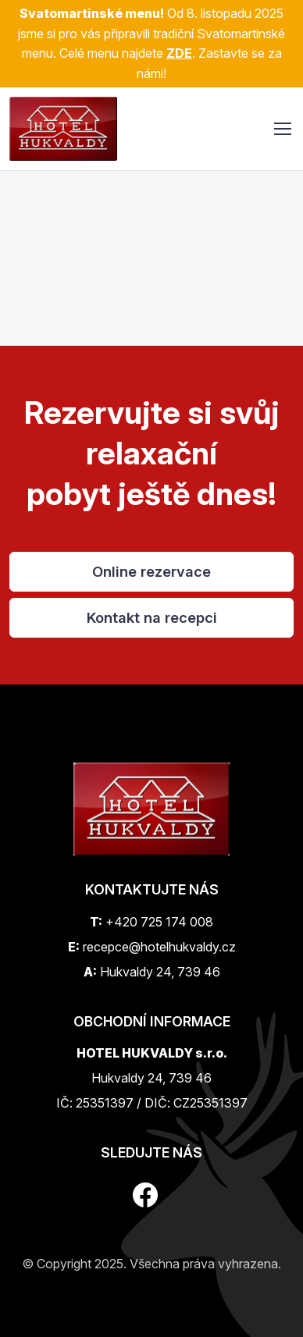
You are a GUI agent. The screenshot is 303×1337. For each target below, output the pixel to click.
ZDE (179, 53)
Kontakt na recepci (152, 617)
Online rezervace (151, 571)
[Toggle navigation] (282, 129)
